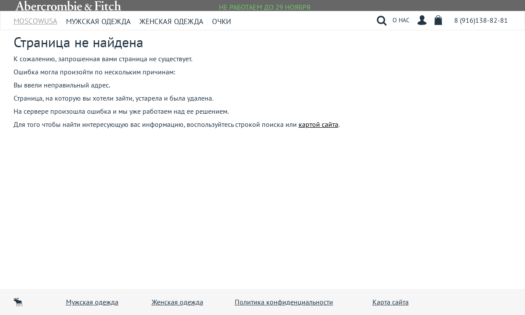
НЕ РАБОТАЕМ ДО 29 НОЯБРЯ (264, 7)
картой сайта (318, 124)
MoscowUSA (35, 18)
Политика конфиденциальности (284, 302)
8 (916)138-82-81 (481, 20)
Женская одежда (171, 21)
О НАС (401, 20)
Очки (221, 21)
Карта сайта (390, 302)
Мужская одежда (98, 21)
